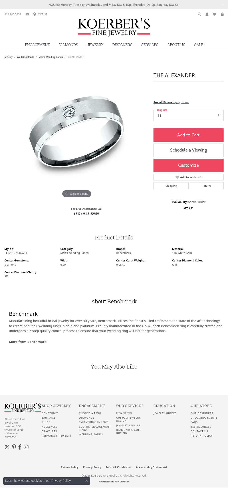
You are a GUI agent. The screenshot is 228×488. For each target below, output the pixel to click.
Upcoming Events (204, 417)
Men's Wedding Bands (50, 57)
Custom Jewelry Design (128, 419)
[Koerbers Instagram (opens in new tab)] (26, 447)
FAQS (194, 422)
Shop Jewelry (56, 405)
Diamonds (68, 44)
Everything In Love (93, 422)
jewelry (8, 57)
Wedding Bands (25, 57)
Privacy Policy (92, 467)
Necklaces (50, 426)
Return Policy (202, 435)
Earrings (49, 417)
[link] (12, 14)
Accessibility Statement (151, 467)
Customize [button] (188, 165)
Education (164, 405)
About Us (176, 44)
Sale (198, 44)
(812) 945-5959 (86, 214)
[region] (76, 132)
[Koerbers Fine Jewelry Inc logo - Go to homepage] (114, 29)
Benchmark (123, 253)
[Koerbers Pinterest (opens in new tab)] (14, 447)
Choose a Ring (90, 413)
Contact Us (199, 431)
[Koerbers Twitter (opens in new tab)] (7, 447)
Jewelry (95, 44)
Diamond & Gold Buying (129, 431)
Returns (207, 185)
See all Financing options (171, 102)
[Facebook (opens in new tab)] (20, 447)
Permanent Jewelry (56, 435)
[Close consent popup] (86, 481)
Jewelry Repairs (128, 425)
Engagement (37, 44)
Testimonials (201, 426)
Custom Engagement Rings (95, 428)
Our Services (130, 405)
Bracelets (49, 431)
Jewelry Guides (165, 413)
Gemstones (50, 413)
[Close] (222, 5)
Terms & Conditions (118, 467)
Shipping (171, 185)
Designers (122, 44)
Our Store (201, 405)
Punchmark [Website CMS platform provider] (122, 481)
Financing (124, 413)
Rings (46, 422)
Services (149, 44)
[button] (199, 14)
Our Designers (202, 413)
